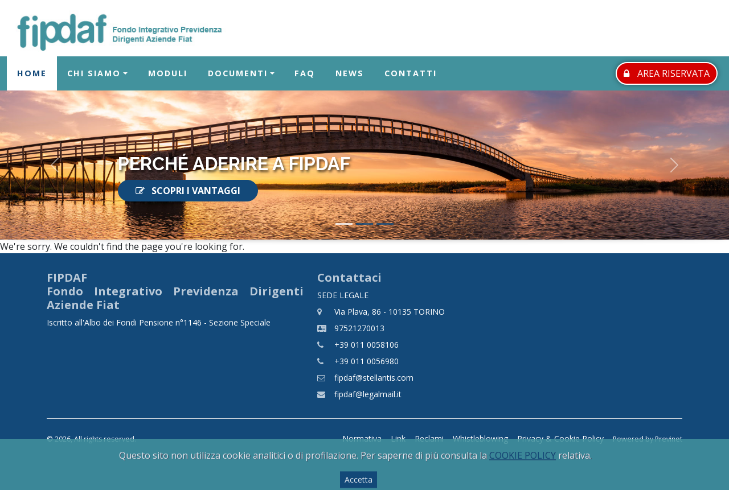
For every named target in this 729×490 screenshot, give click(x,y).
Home (32, 73)
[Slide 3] (385, 223)
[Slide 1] (344, 223)
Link (398, 438)
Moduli (167, 73)
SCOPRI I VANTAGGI (188, 190)
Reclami (429, 438)
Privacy (560, 438)
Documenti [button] (238, 73)
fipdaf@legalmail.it (368, 394)
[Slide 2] (364, 223)
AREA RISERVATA (667, 73)
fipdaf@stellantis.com (373, 377)
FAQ (304, 73)
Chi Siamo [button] (94, 73)
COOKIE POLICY (522, 473)
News (349, 73)
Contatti (410, 73)
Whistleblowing (480, 438)
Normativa (362, 438)
